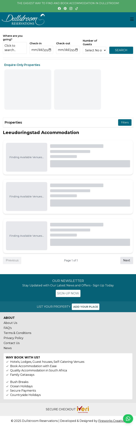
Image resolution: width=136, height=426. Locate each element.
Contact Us (11, 343)
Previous (12, 260)
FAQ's (8, 328)
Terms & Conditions (17, 333)
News (8, 348)
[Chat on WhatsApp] (128, 418)
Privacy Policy (13, 338)
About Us (10, 323)
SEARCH (121, 50)
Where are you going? (13, 37)
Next (126, 260)
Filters (125, 122)
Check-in (36, 43)
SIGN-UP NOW (68, 293)
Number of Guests (90, 42)
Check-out (63, 43)
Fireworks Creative (111, 421)
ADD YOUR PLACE (85, 306)
